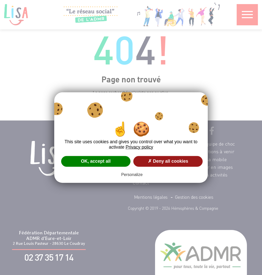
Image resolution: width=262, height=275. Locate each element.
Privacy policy (139, 146)
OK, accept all (96, 161)
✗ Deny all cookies (168, 161)
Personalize (132, 174)
